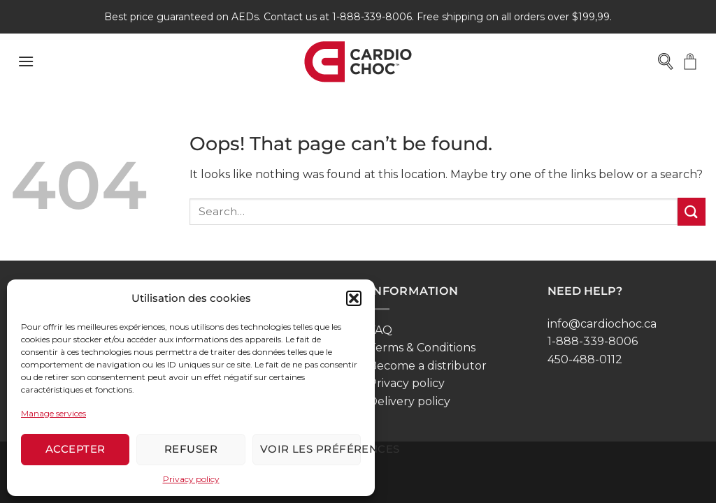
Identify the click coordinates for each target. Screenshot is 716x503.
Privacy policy (191, 479)
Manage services (53, 413)
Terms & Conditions (421, 347)
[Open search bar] (666, 61)
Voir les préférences (310, 448)
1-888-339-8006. (373, 16)
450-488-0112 (584, 359)
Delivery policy (409, 401)
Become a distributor (427, 365)
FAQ (380, 330)
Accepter (75, 448)
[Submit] (692, 211)
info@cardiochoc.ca (602, 323)
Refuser (190, 448)
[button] (354, 298)
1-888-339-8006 (592, 341)
